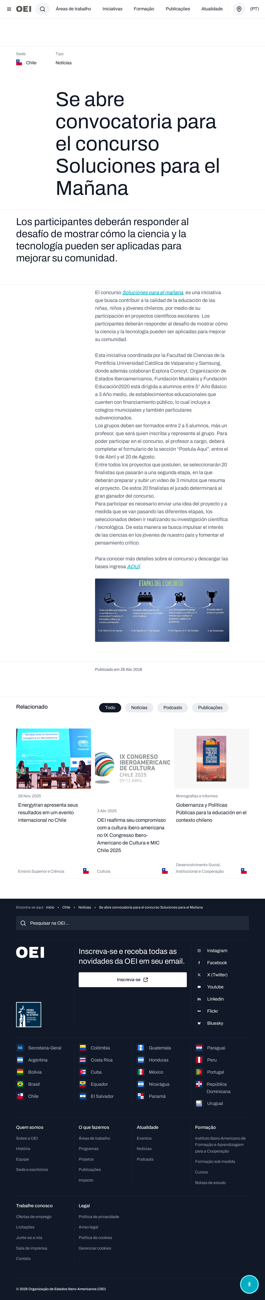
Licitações (25, 1227)
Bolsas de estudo (210, 1183)
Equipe (22, 1159)
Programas (89, 1148)
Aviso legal (88, 1227)
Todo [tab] (110, 707)
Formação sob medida (215, 1161)
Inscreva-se (133, 980)
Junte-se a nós (29, 1237)
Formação (144, 8)
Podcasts (145, 1159)
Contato (23, 1258)
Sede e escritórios (32, 1169)
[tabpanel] (132, 804)
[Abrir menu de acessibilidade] (249, 1284)
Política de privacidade (99, 1217)
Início (50, 907)
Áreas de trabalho (73, 8)
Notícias (84, 907)
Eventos (144, 1138)
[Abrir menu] (9, 9)
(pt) (254, 8)
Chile (66, 907)
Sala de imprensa (31, 1248)
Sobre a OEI (27, 1138)
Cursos (201, 1172)
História (23, 1148)
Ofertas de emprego (34, 1217)
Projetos (86, 1159)
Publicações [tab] (210, 707)
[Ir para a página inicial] (23, 9)
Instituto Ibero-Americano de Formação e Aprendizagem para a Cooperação (220, 1144)
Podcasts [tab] (172, 707)
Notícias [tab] (139, 707)
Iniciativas (112, 8)
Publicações (178, 8)
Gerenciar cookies (95, 1248)
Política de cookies (95, 1237)
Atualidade (212, 8)
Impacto (86, 1180)
